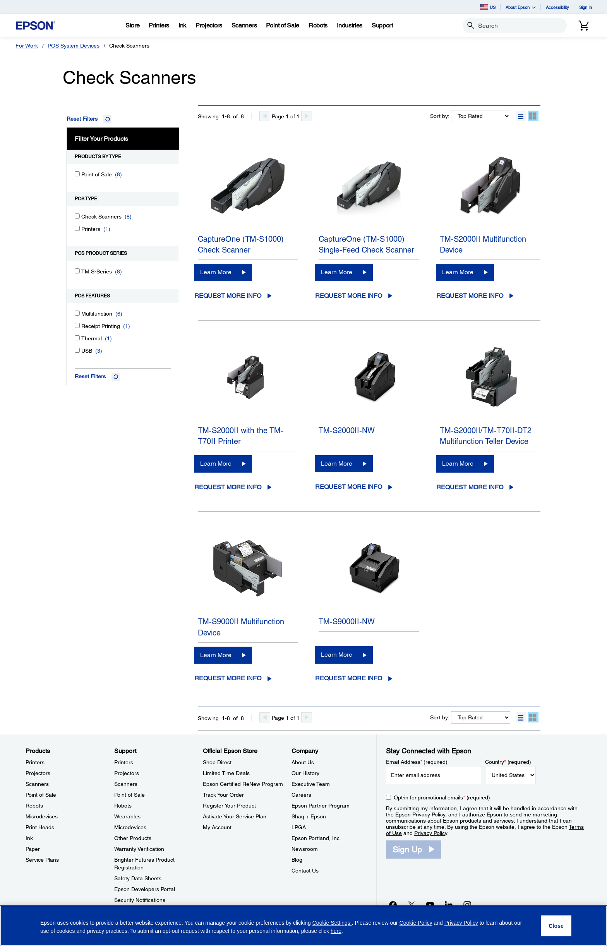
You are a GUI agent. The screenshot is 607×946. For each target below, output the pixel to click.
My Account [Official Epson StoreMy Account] (217, 827)
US (488, 7)
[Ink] (182, 25)
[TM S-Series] (77, 270)
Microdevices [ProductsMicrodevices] (42, 816)
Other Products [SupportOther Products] (132, 838)
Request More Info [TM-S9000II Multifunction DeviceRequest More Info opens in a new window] (227, 678)
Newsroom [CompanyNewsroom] (304, 849)
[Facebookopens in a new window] (393, 905)
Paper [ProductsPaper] (33, 849)
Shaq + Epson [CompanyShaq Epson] (308, 816)
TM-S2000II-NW (347, 430)
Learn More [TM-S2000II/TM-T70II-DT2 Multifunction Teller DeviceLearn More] (457, 463)
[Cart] (584, 25)
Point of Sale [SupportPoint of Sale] (129, 795)
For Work (26, 46)
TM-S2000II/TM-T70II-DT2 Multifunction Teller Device (486, 436)
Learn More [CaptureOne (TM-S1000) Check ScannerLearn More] (215, 272)
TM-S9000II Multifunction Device (241, 627)
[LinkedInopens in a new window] (449, 905)
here (336, 931)
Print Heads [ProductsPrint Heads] (40, 827)
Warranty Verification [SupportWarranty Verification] (139, 849)
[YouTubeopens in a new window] (430, 905)
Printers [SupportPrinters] (123, 762)
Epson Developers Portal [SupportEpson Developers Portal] (144, 889)
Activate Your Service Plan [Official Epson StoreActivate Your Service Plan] (234, 816)
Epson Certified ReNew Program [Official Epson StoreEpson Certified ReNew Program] (243, 784)
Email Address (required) (417, 762)
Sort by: (439, 116)
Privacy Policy (428, 814)
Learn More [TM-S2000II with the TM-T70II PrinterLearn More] (215, 463)
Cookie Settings (332, 923)
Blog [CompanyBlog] (296, 860)
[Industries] (349, 25)
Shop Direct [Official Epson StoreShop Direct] (217, 762)
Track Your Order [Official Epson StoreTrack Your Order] (223, 795)
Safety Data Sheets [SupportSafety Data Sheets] (137, 878)
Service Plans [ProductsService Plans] (42, 860)
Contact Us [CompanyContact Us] (305, 870)
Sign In (585, 7)
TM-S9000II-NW (347, 621)
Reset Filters (82, 119)
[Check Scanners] (77, 216)
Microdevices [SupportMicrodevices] (130, 827)
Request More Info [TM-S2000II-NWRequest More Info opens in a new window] (348, 486)
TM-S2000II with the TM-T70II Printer (240, 436)
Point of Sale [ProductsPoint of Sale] (41, 795)
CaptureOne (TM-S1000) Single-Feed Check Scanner (366, 244)
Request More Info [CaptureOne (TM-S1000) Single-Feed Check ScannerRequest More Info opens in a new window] (348, 295)
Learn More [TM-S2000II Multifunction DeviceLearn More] (457, 272)
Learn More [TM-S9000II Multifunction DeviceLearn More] (215, 655)
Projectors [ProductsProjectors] (38, 773)
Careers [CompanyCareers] (301, 795)
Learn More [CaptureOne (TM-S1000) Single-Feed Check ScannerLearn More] (336, 272)
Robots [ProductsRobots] (34, 806)
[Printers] (77, 228)
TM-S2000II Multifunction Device (483, 244)
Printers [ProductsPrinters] (35, 762)
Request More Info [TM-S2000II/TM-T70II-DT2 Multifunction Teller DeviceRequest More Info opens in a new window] (469, 487)
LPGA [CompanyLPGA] (298, 827)
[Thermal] (77, 337)
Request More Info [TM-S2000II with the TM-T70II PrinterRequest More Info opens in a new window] (227, 487)
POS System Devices (73, 46)
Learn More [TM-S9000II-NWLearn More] (336, 654)
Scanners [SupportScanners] (125, 784)
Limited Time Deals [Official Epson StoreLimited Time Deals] (226, 773)
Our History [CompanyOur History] (305, 773)
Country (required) (508, 762)
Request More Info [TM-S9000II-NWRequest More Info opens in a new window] (348, 678)
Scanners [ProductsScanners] (37, 784)
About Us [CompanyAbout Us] (302, 762)
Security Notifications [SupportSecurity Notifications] (139, 900)
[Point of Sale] (77, 173)
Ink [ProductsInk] (29, 838)
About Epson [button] (521, 7)
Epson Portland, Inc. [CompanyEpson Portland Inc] (316, 838)
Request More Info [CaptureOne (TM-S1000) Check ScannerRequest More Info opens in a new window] (227, 295)
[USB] (77, 350)
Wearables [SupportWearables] (127, 816)
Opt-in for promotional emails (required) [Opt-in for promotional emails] (442, 797)
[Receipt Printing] (77, 325)
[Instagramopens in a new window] (467, 905)
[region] (303, 925)
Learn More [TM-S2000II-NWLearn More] (336, 463)
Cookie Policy (416, 923)
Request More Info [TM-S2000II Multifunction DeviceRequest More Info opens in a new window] (469, 295)
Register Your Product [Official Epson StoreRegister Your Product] (229, 806)
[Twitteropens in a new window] (411, 905)
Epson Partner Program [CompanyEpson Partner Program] (320, 806)
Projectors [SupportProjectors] (126, 773)
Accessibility (557, 7)
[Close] (556, 925)
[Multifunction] (77, 313)
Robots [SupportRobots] (123, 806)
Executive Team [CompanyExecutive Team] (310, 784)
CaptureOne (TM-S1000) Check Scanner (241, 244)
